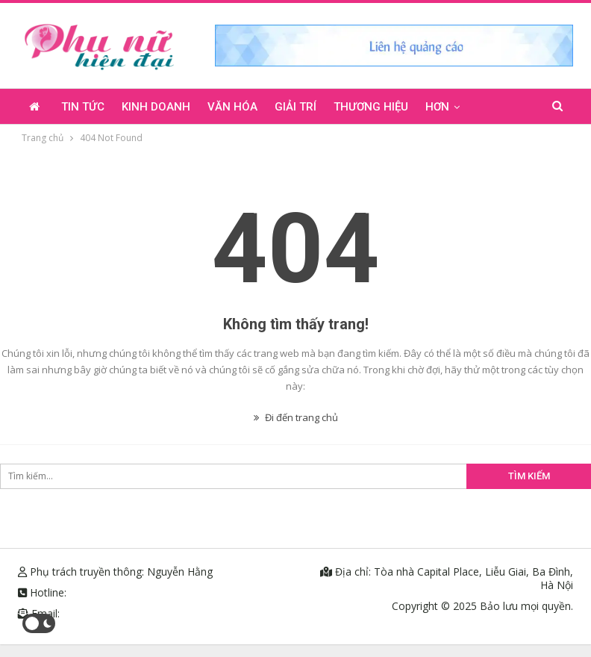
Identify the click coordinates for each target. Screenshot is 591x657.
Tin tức (82, 106)
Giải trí (295, 106)
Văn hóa (232, 106)
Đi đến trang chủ (296, 417)
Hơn (437, 106)
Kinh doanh (156, 106)
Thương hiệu (371, 106)
